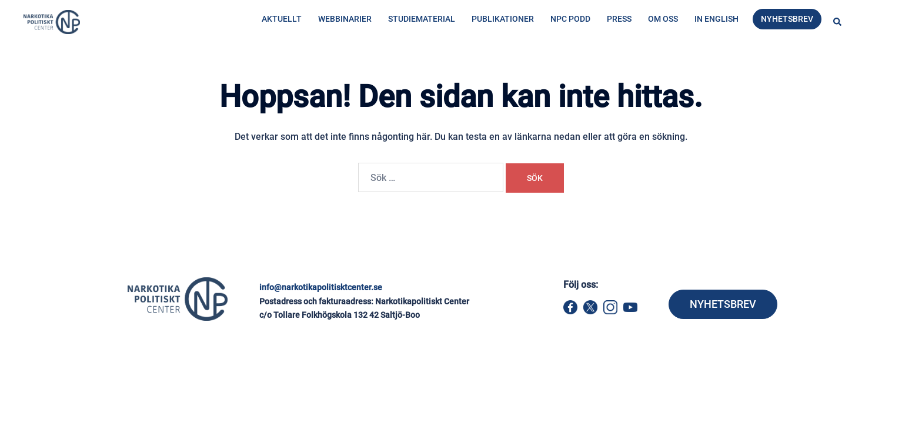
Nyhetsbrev (787, 19)
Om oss (663, 19)
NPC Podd (570, 19)
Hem (221, 68)
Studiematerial (421, 19)
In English (716, 19)
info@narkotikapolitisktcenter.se (320, 287)
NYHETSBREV (723, 304)
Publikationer (503, 19)
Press (619, 19)
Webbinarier (345, 19)
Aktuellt (282, 19)
